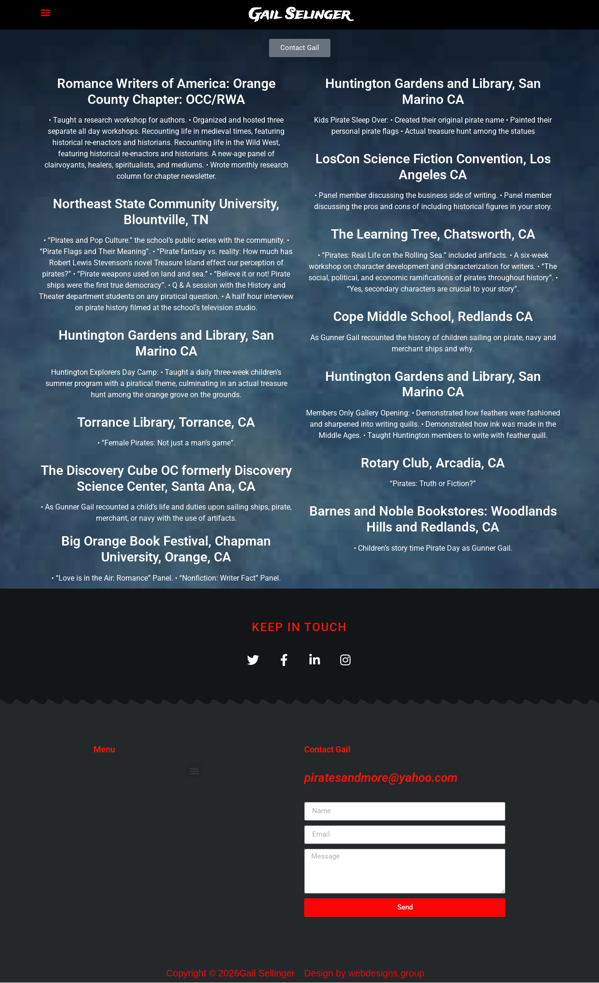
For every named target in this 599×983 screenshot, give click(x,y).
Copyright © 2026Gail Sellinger (230, 973)
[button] (45, 12)
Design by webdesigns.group (364, 973)
